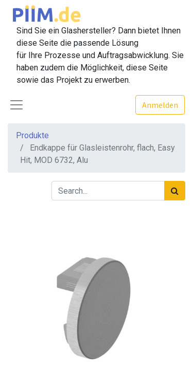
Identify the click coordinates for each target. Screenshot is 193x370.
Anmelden (160, 105)
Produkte (32, 135)
